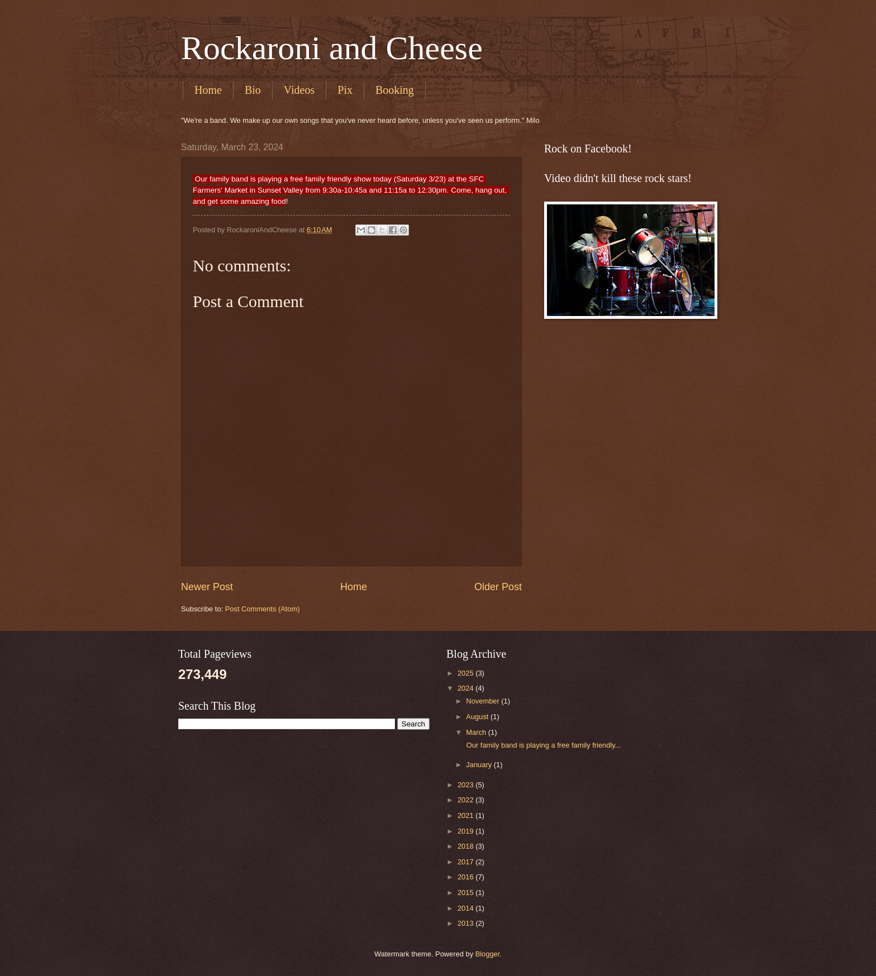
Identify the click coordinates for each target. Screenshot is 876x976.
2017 (466, 862)
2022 (466, 800)
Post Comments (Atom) (262, 609)
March (477, 732)
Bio (253, 90)
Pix (345, 90)
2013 (466, 923)
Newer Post (207, 586)
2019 (466, 831)
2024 (466, 688)
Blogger (487, 954)
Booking (394, 90)
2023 (466, 785)
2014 (466, 908)
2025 (466, 673)
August (478, 716)
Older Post (498, 586)
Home (208, 90)
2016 (466, 877)
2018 (466, 846)
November (483, 701)
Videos (299, 90)
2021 (466, 815)
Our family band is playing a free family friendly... (542, 745)
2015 (466, 892)
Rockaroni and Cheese (332, 48)
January (479, 764)
